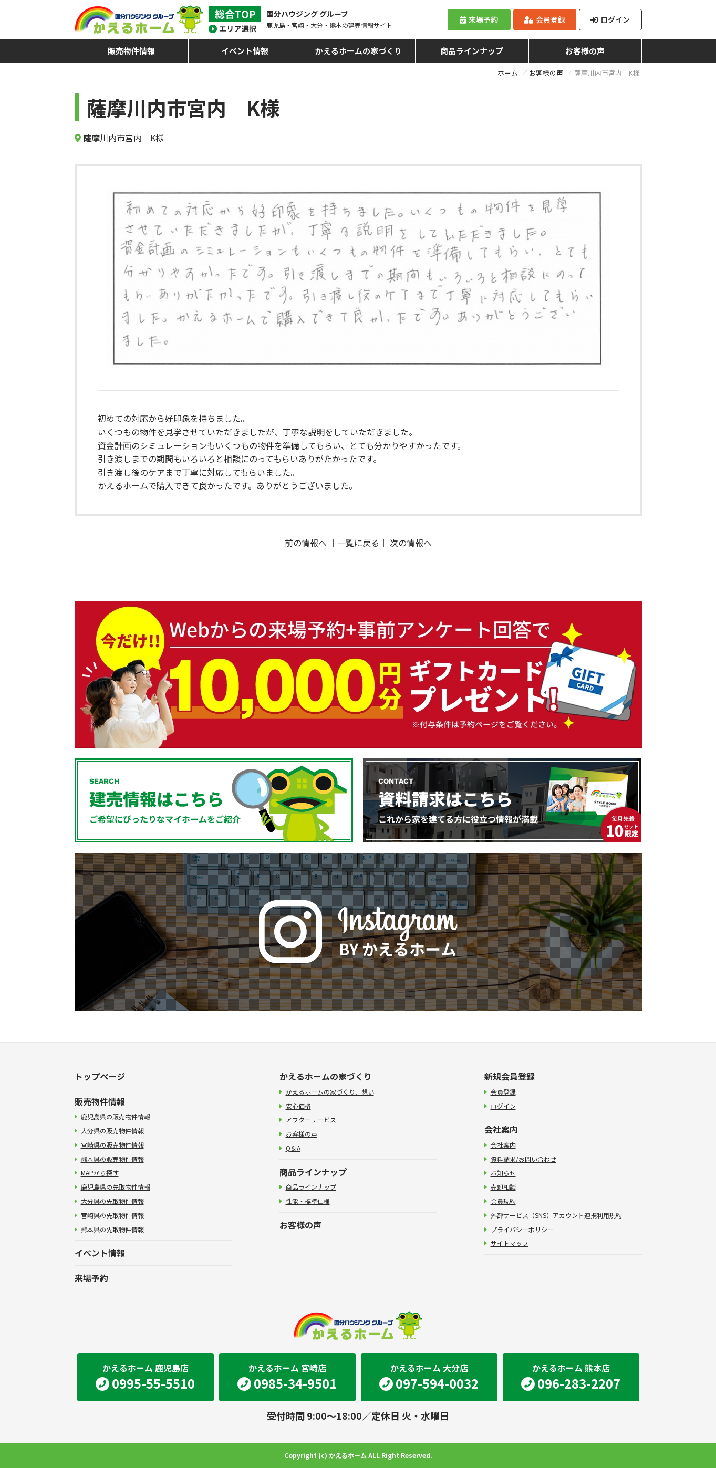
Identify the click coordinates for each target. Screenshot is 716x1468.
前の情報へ (306, 542)
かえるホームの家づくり (358, 50)
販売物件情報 (131, 50)
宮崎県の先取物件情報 (112, 1215)
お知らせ (503, 1172)
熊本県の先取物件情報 (112, 1229)
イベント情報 (244, 50)
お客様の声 (585, 50)
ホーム (507, 73)
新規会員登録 (509, 1076)
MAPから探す (100, 1172)
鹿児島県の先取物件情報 (115, 1186)
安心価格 (298, 1105)
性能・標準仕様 (308, 1200)
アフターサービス (311, 1119)
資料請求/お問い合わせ (523, 1158)
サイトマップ (509, 1242)
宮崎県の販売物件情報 (112, 1144)
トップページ (100, 1076)
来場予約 (478, 19)
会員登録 (544, 19)
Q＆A (293, 1147)
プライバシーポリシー (522, 1229)
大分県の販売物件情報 (112, 1130)
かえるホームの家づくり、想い (330, 1091)
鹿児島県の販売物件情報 (115, 1116)
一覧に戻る (358, 542)
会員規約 (503, 1200)
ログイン (609, 19)
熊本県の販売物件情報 (112, 1158)
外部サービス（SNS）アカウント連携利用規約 (556, 1215)
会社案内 (501, 1129)
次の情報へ (411, 542)
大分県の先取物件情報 (112, 1200)
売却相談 (503, 1186)
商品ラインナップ (471, 50)
